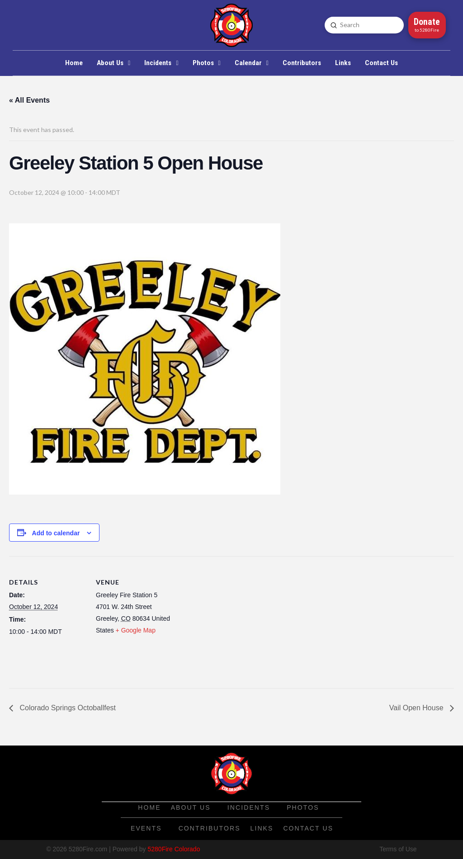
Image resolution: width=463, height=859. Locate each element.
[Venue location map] (230, 618)
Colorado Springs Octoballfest (67, 708)
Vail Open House (417, 708)
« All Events (29, 100)
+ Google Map (136, 630)
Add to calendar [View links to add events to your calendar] (56, 533)
